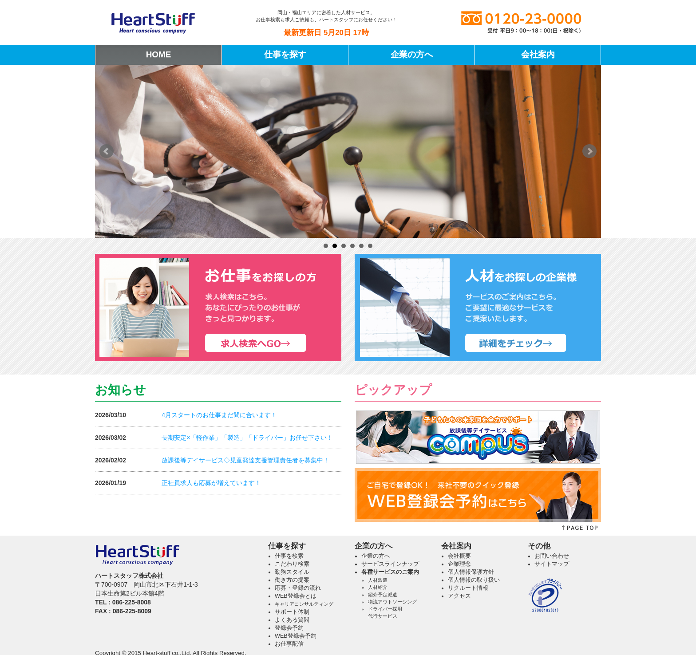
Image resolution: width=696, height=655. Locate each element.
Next (589, 151)
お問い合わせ (551, 556)
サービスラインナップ (390, 564)
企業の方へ (412, 54)
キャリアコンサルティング (304, 604)
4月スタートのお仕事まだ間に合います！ (219, 414)
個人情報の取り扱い (474, 580)
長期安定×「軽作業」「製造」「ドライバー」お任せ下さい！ (247, 437)
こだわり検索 (292, 564)
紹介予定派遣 (382, 594)
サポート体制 (292, 612)
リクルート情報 (468, 588)
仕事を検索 (289, 556)
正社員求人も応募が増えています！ (211, 482)
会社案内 (538, 54)
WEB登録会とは (295, 596)
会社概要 (459, 556)
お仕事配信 (289, 644)
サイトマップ (551, 564)
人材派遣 (378, 580)
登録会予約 (289, 628)
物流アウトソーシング (392, 601)
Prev (106, 151)
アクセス (459, 596)
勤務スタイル (292, 572)
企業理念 (459, 564)
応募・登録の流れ (298, 588)
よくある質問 (292, 620)
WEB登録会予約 (295, 636)
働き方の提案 (292, 580)
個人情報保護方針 (471, 572)
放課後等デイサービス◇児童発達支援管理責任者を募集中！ (245, 460)
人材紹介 (378, 587)
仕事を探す (285, 54)
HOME (158, 54)
